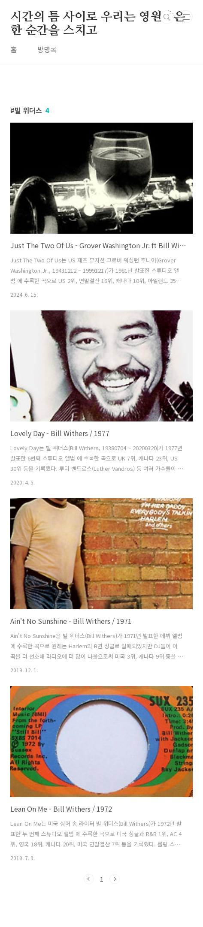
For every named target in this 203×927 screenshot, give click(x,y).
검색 (167, 17)
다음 (114, 879)
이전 (89, 879)
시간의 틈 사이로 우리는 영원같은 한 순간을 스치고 (97, 17)
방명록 (47, 49)
